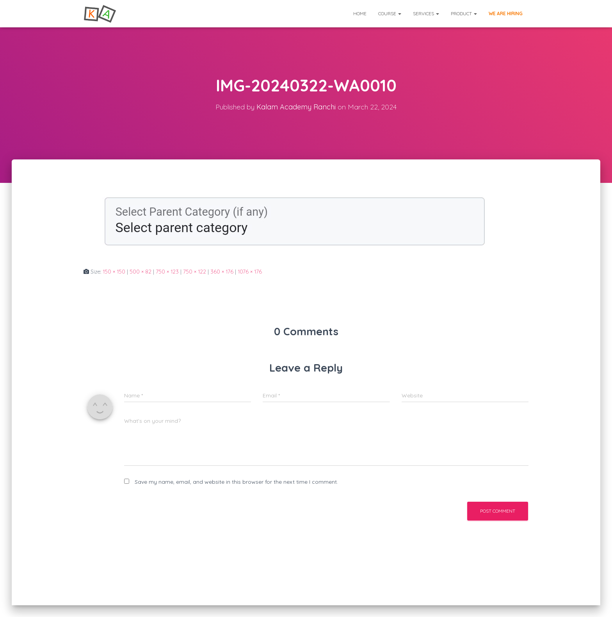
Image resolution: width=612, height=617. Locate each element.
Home (359, 13)
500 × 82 (140, 271)
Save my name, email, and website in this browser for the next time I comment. (236, 481)
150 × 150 (114, 271)
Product (464, 13)
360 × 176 (221, 271)
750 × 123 (167, 271)
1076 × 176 (250, 271)
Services (426, 13)
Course (389, 13)
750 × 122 (194, 271)
